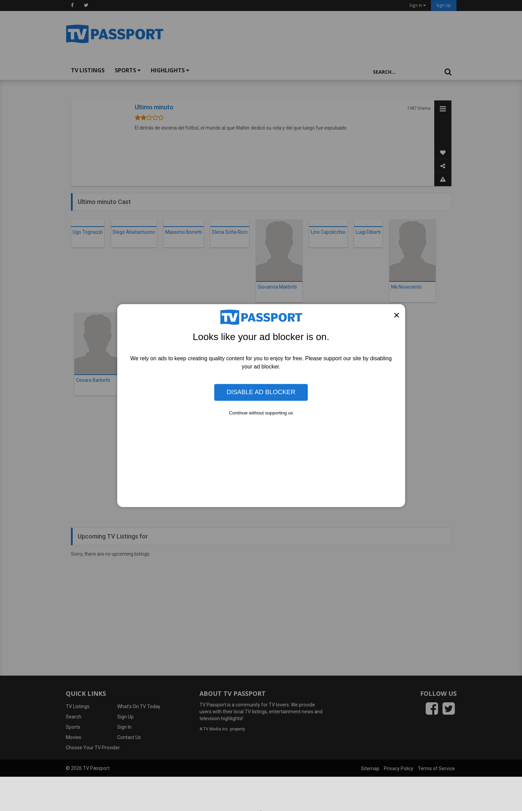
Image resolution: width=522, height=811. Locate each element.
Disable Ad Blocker (261, 392)
